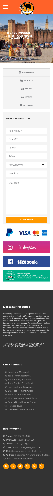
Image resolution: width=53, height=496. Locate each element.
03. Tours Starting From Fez (18, 379)
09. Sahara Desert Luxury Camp (20, 402)
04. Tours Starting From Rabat (19, 383)
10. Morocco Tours (13, 406)
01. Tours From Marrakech (17, 372)
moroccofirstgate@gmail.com (27, 447)
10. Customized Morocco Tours (19, 409)
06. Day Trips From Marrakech (19, 391)
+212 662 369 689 (21, 436)
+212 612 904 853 (20, 443)
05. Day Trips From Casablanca (19, 387)
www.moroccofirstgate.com (28, 451)
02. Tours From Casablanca (18, 376)
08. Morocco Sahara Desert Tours (21, 398)
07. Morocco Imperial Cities (18, 394)
